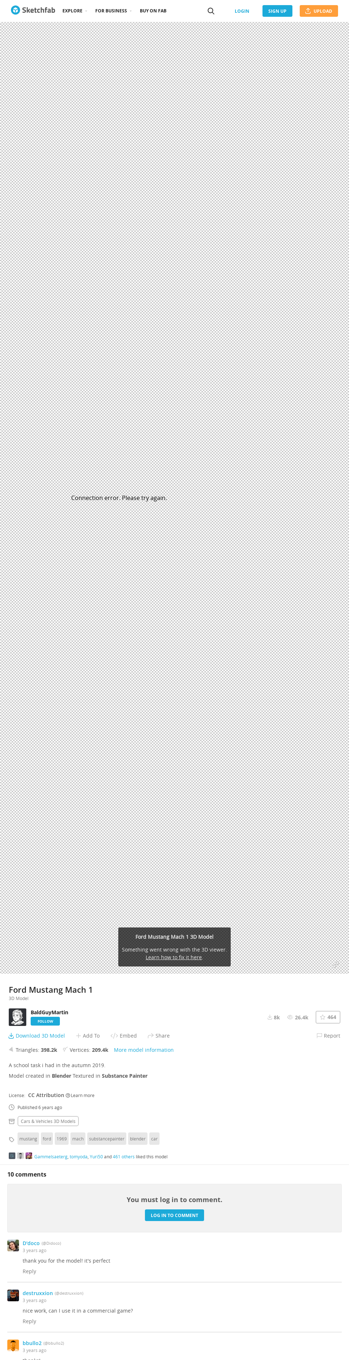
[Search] (211, 10)
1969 (62, 1139)
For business (111, 11)
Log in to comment (174, 1215)
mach (78, 1139)
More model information (144, 1049)
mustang (28, 1139)
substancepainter (106, 1139)
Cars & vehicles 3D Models (48, 1121)
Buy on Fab (153, 11)
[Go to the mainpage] (33, 10)
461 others (124, 1156)
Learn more (80, 1095)
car (154, 1139)
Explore (72, 11)
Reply (29, 1271)
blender (138, 1139)
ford (47, 1139)
